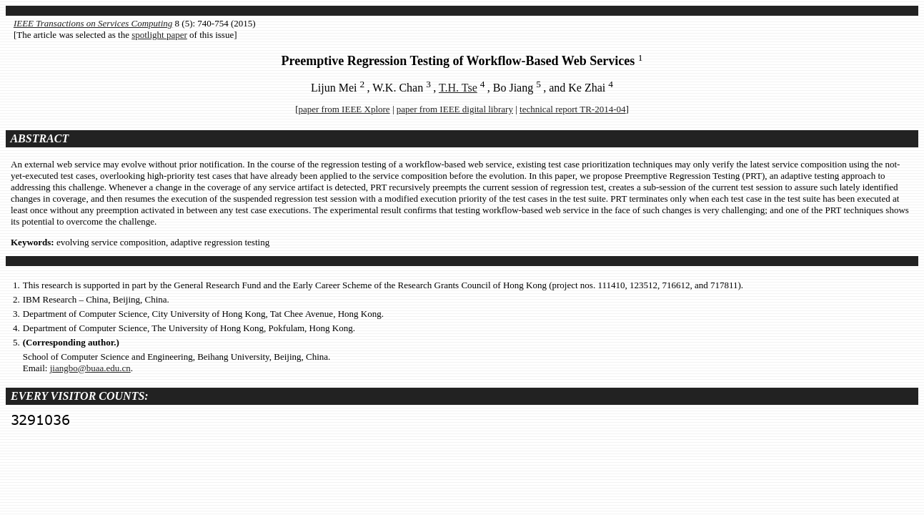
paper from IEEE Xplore (343, 109)
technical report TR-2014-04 (573, 109)
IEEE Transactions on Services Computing (93, 23)
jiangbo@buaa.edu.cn (90, 368)
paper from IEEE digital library (455, 109)
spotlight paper (159, 34)
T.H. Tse (458, 88)
